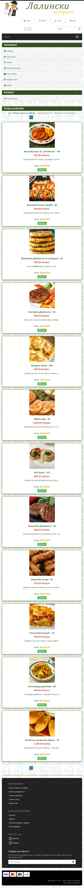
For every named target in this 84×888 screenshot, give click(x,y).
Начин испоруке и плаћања (18, 788)
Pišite (42, 21)
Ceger (27, 21)
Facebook (14, 838)
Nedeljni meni (10, 80)
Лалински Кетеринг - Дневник (19, 823)
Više (42, 170)
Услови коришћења (16, 796)
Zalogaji (8, 51)
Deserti (8, 62)
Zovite (57, 21)
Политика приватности (17, 792)
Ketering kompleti (12, 68)
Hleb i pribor (10, 74)
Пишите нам (13, 803)
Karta (73, 21)
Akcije (8, 85)
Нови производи (14, 827)
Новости (12, 819)
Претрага (12, 815)
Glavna (7, 37)
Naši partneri (10, 99)
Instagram (14, 843)
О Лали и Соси (14, 799)
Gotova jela (9, 57)
